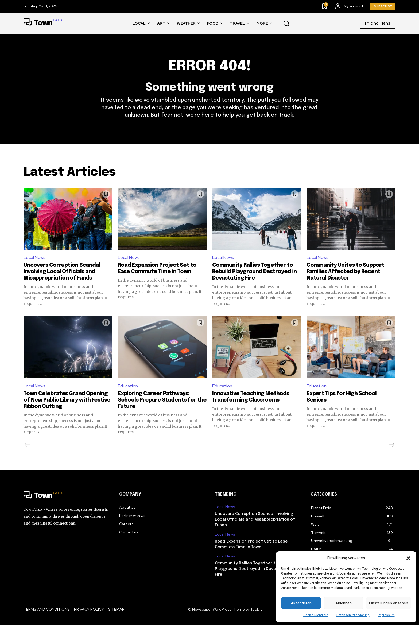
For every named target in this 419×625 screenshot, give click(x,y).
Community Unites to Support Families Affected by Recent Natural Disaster (345, 271)
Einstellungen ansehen (388, 603)
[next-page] (391, 444)
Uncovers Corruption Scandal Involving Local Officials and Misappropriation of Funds (62, 271)
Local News (34, 257)
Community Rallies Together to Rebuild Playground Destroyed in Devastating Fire (254, 271)
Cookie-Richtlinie (315, 615)
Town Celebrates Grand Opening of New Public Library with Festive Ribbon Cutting (67, 400)
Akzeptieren (301, 603)
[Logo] (43, 23)
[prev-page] (28, 444)
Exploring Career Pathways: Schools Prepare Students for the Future (162, 400)
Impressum (386, 615)
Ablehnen (343, 603)
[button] (408, 558)
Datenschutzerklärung (353, 615)
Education (128, 386)
